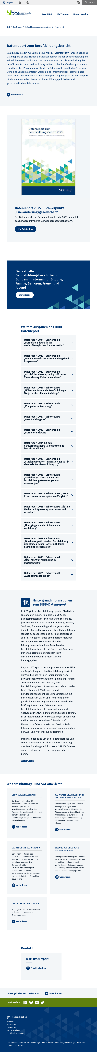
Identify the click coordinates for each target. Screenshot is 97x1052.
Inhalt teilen (17, 94)
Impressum (11, 1024)
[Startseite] (8, 27)
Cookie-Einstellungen (16, 1033)
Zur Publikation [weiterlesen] (25, 229)
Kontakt (10, 1022)
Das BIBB (47, 14)
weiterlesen (24, 295)
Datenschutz (12, 1027)
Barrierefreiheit (13, 1030)
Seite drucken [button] (55, 993)
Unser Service (80, 14)
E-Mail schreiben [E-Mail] (38, 968)
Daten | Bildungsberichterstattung (38, 27)
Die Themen (62, 14)
